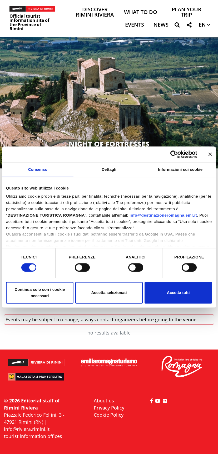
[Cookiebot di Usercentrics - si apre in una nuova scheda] (174, 154)
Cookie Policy (108, 415)
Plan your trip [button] (186, 12)
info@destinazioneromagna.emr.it (163, 215)
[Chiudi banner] (210, 154)
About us (104, 400)
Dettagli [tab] (109, 169)
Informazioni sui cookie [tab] (180, 169)
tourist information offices (33, 436)
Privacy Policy (109, 408)
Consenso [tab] (37, 169)
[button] (177, 25)
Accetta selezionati (109, 292)
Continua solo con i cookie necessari (39, 292)
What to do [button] (140, 12)
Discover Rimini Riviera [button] (95, 12)
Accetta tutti (178, 292)
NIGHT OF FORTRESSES (109, 144)
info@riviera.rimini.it (26, 429)
